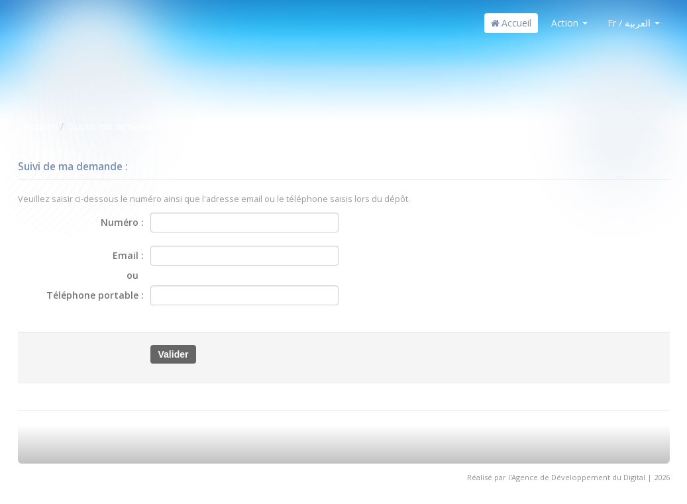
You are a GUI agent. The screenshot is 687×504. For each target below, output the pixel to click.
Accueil (511, 23)
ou (135, 275)
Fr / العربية (634, 23)
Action (569, 23)
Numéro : (122, 222)
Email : (128, 255)
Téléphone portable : (95, 295)
